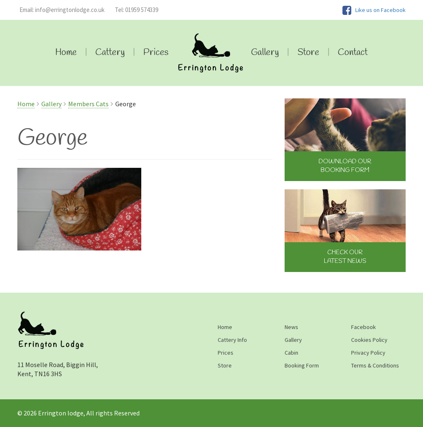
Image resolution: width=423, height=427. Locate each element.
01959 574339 (136, 10)
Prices (156, 52)
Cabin (291, 352)
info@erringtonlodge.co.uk (62, 10)
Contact (353, 52)
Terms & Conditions (375, 365)
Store (308, 52)
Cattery (110, 52)
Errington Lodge (210, 53)
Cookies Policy (369, 340)
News (291, 327)
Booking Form (302, 365)
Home (66, 52)
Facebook (363, 327)
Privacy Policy (368, 352)
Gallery (265, 52)
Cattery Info (232, 340)
